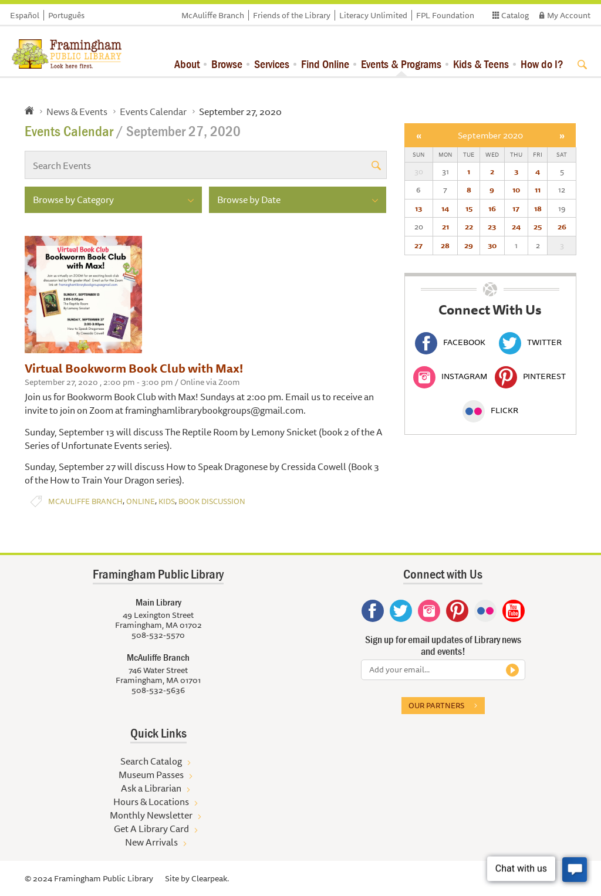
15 (468, 208)
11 (538, 189)
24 (516, 226)
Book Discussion (211, 501)
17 (515, 208)
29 (468, 245)
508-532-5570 (158, 634)
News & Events (76, 111)
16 (492, 208)
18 (538, 208)
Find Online (325, 63)
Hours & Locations (151, 801)
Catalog (515, 15)
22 (469, 226)
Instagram (450, 376)
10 (516, 189)
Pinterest (530, 376)
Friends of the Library (291, 15)
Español (24, 15)
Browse (226, 63)
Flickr (490, 410)
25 (538, 226)
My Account (568, 15)
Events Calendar (153, 111)
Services (271, 63)
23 (492, 226)
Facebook (450, 342)
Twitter (530, 342)
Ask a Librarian (151, 788)
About (187, 63)
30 (492, 245)
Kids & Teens (481, 63)
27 (418, 245)
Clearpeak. (210, 878)
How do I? (542, 63)
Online (140, 501)
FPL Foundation (445, 15)
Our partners (436, 705)
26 (562, 226)
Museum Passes (151, 774)
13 (418, 208)
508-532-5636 (158, 690)
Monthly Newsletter (151, 815)
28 (445, 245)
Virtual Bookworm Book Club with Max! (134, 368)
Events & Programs (401, 63)
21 (445, 226)
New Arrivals (151, 842)
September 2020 (490, 135)
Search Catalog (151, 761)
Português (66, 15)
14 (445, 208)
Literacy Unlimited (373, 15)
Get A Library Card (151, 828)
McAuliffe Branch (212, 15)
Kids (166, 501)
